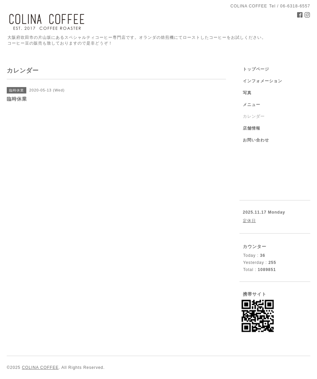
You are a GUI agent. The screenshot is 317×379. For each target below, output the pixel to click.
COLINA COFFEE (40, 367)
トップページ (256, 69)
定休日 (249, 220)
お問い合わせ (256, 140)
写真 (247, 92)
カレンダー (254, 116)
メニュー (251, 104)
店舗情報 (251, 128)
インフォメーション (262, 81)
